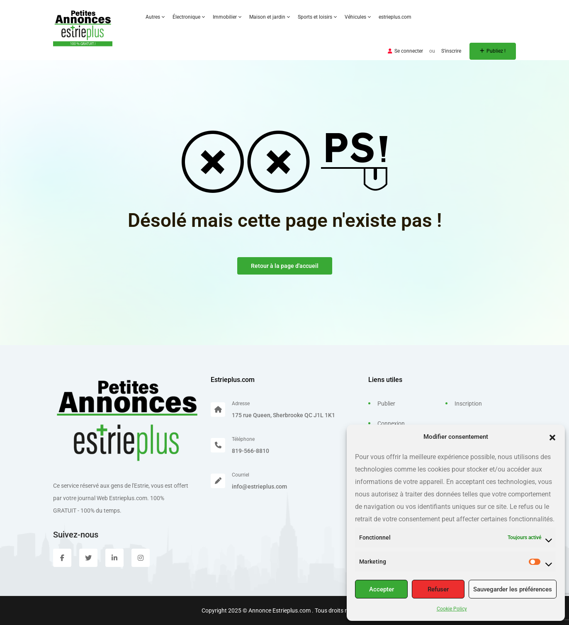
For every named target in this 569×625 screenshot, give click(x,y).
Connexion (391, 423)
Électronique (188, 17)
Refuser (438, 589)
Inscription (468, 403)
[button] (552, 437)
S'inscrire (451, 51)
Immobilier (227, 17)
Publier (386, 403)
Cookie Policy (452, 609)
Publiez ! (493, 51)
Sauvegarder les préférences (512, 589)
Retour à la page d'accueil (285, 266)
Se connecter (405, 51)
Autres (155, 17)
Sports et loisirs (317, 17)
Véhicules (357, 17)
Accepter (381, 589)
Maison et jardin (269, 17)
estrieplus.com (395, 17)
